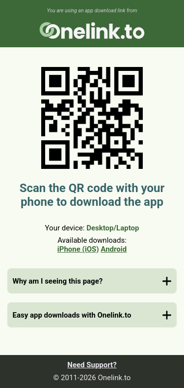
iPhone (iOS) (78, 249)
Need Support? (91, 364)
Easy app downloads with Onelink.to (72, 315)
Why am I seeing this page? (58, 281)
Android (114, 249)
